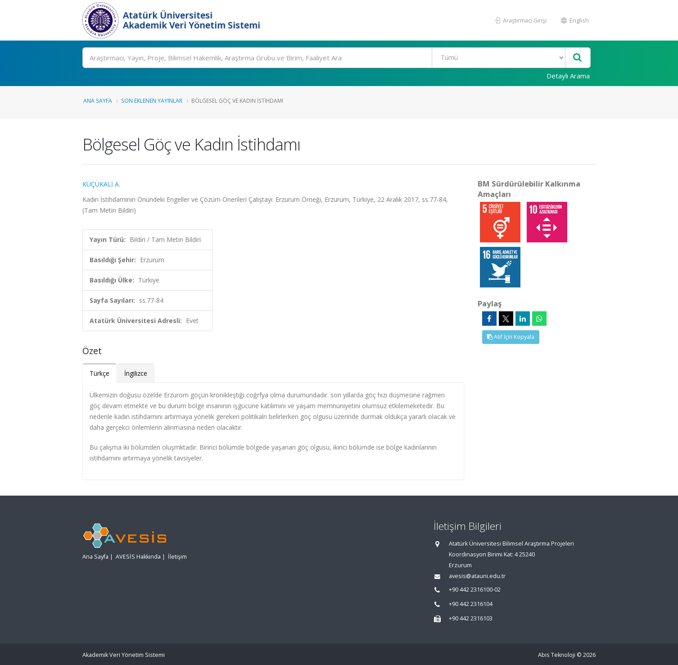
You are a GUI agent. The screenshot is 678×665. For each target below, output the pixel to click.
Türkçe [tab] (99, 373)
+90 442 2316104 (471, 604)
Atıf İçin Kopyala (510, 337)
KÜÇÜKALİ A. (101, 184)
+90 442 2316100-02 (475, 589)
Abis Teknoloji (556, 655)
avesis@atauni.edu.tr (477, 576)
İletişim (177, 556)
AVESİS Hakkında (138, 556)
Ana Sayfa (97, 100)
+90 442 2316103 (471, 618)
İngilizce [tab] (135, 373)
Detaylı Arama (568, 75)
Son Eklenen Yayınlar (151, 100)
